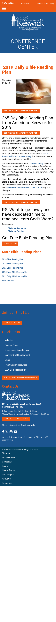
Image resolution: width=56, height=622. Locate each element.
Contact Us (10, 386)
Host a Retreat (9, 470)
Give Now (25, 3)
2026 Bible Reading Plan (15, 370)
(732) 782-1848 (16, 407)
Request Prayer (12, 345)
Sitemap (6, 453)
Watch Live (9, 3)
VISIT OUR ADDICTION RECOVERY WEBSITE (20, 377)
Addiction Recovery (45, 3)
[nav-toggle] (4, 9)
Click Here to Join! (12, 323)
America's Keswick (10, 437)
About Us (6, 479)
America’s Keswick (15, 450)
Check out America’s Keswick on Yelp (18, 425)
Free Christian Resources (16, 365)
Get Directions (21, 419)
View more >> (8, 280)
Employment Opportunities (17, 350)
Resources (7, 483)
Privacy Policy (8, 457)
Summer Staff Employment (17, 355)
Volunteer (9, 340)
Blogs (7, 360)
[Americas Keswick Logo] (28, 23)
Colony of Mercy (36, 163)
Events (5, 466)
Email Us (7, 419)
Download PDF (10, 243)
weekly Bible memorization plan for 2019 (23, 187)
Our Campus (8, 474)
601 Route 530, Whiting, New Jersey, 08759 (21, 404)
